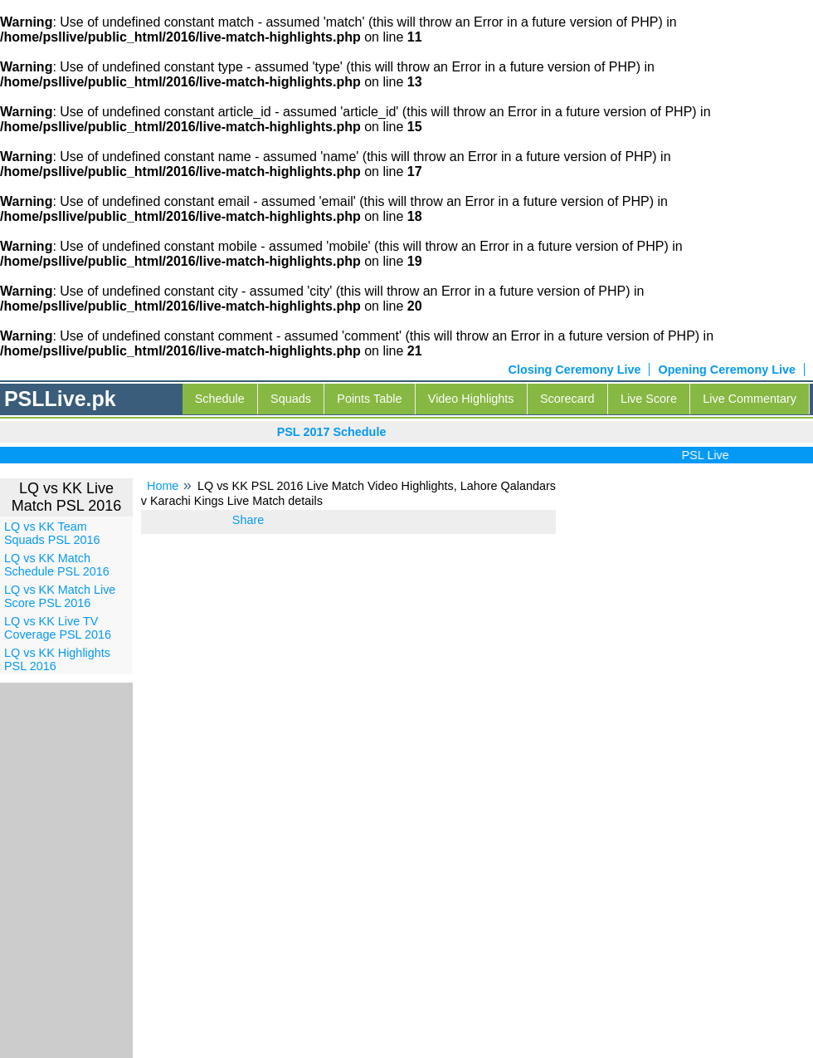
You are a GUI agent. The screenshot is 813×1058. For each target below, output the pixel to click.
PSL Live (709, 455)
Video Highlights (471, 398)
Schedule (220, 398)
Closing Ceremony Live (575, 369)
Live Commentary (749, 398)
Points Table (369, 398)
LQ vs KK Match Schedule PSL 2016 (57, 564)
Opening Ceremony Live (727, 369)
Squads (290, 398)
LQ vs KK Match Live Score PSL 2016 (59, 596)
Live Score (649, 398)
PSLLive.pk (60, 398)
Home (162, 485)
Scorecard (567, 398)
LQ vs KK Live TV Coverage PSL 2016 (57, 628)
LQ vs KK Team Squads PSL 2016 (52, 533)
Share (248, 520)
